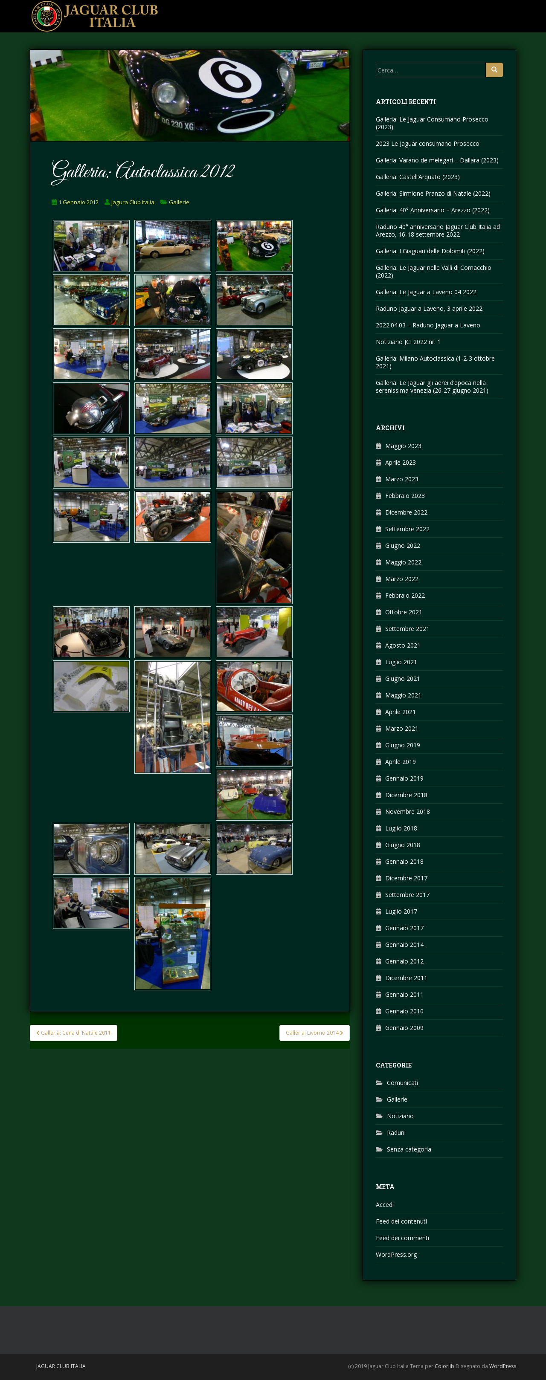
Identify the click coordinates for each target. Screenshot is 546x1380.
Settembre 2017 (407, 895)
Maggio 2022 (403, 562)
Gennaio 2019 (404, 778)
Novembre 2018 (407, 811)
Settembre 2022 (407, 529)
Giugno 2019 (402, 745)
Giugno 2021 (402, 678)
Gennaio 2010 (404, 1011)
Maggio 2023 (403, 446)
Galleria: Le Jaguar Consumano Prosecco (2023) (432, 123)
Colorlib (444, 1366)
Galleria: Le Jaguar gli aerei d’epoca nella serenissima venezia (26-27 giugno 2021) (432, 386)
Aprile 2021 (400, 712)
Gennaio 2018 (404, 861)
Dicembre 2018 (406, 795)
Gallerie (179, 202)
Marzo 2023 (401, 479)
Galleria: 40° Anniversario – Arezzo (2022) (433, 210)
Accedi (385, 1205)
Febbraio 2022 (405, 595)
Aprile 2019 (400, 762)
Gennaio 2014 (404, 944)
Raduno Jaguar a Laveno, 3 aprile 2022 (429, 308)
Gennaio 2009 (404, 1028)
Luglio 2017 (401, 911)
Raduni (396, 1132)
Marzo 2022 (401, 579)
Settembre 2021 (407, 629)
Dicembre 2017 (406, 878)
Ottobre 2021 (403, 612)
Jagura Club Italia (132, 202)
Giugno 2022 (402, 545)
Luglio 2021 (401, 662)
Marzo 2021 (401, 728)
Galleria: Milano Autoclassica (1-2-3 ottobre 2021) (435, 362)
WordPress (502, 1366)
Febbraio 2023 (405, 496)
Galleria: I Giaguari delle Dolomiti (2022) (430, 251)
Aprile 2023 (400, 462)
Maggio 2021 (403, 695)
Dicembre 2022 (406, 512)
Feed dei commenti (402, 1238)
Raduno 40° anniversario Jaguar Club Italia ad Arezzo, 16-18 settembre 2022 (438, 230)
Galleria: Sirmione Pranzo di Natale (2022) (433, 193)
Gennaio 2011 (404, 994)
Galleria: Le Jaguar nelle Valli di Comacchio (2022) (433, 271)
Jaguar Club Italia (61, 1366)
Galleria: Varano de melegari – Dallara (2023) (437, 160)
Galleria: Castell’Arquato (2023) (418, 177)
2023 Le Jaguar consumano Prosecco (427, 143)
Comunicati (402, 1083)
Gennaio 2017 (404, 928)
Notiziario (400, 1116)
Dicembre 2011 (406, 978)
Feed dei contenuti (401, 1221)
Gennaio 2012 (404, 961)
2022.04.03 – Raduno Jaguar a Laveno (428, 325)
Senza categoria (409, 1149)
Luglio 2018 (401, 828)
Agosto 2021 (403, 645)
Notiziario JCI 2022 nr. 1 (408, 342)
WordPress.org (396, 1254)
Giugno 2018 (402, 845)
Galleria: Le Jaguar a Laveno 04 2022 (426, 292)
